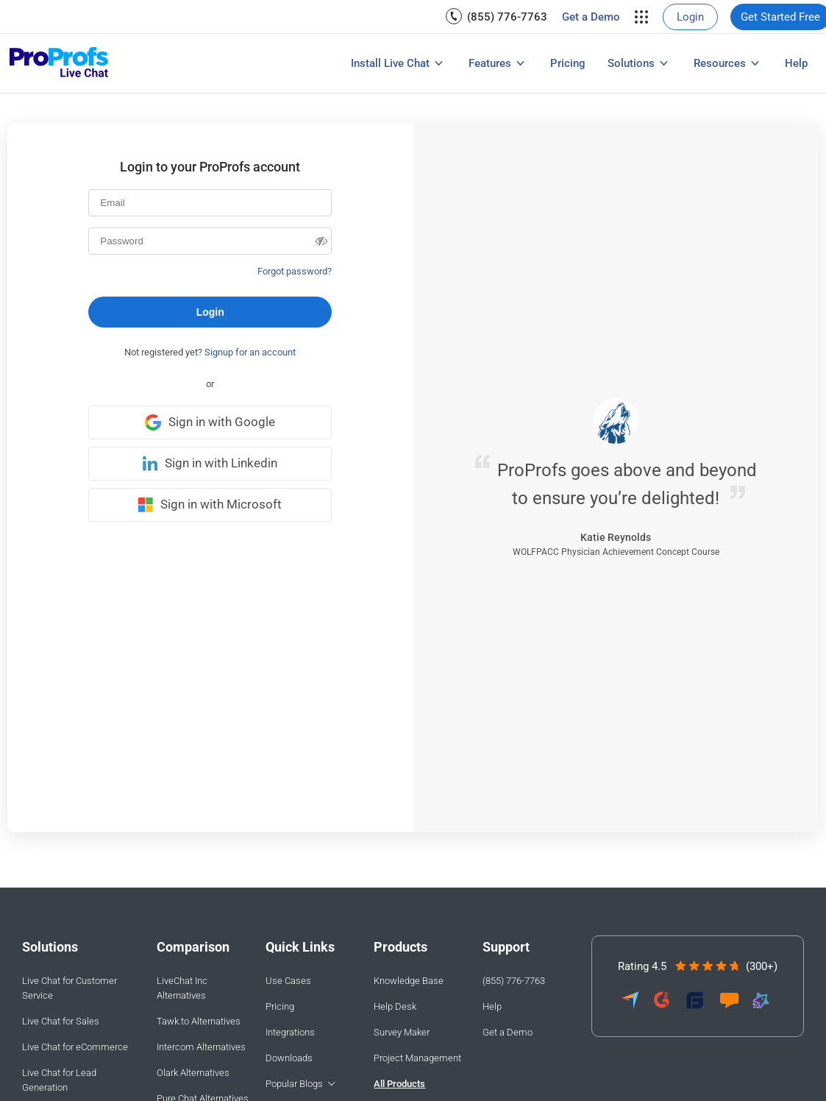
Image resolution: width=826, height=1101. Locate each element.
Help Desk (395, 1006)
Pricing (567, 63)
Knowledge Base (409, 980)
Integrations (290, 1032)
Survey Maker (402, 1032)
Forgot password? (294, 271)
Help (796, 63)
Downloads (289, 1057)
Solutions (631, 63)
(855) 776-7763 (507, 17)
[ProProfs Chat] (59, 64)
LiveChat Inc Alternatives (182, 988)
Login (690, 17)
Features (490, 63)
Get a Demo (591, 17)
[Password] (210, 241)
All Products (399, 1083)
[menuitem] (496, 16)
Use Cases (288, 980)
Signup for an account (250, 352)
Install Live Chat (390, 63)
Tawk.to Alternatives (199, 1021)
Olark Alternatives (193, 1072)
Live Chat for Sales (60, 1021)
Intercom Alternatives (201, 1046)
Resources (720, 63)
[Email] (210, 202)
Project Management (417, 1057)
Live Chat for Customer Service (69, 988)
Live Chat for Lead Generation (59, 1080)
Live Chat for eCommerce (75, 1046)
